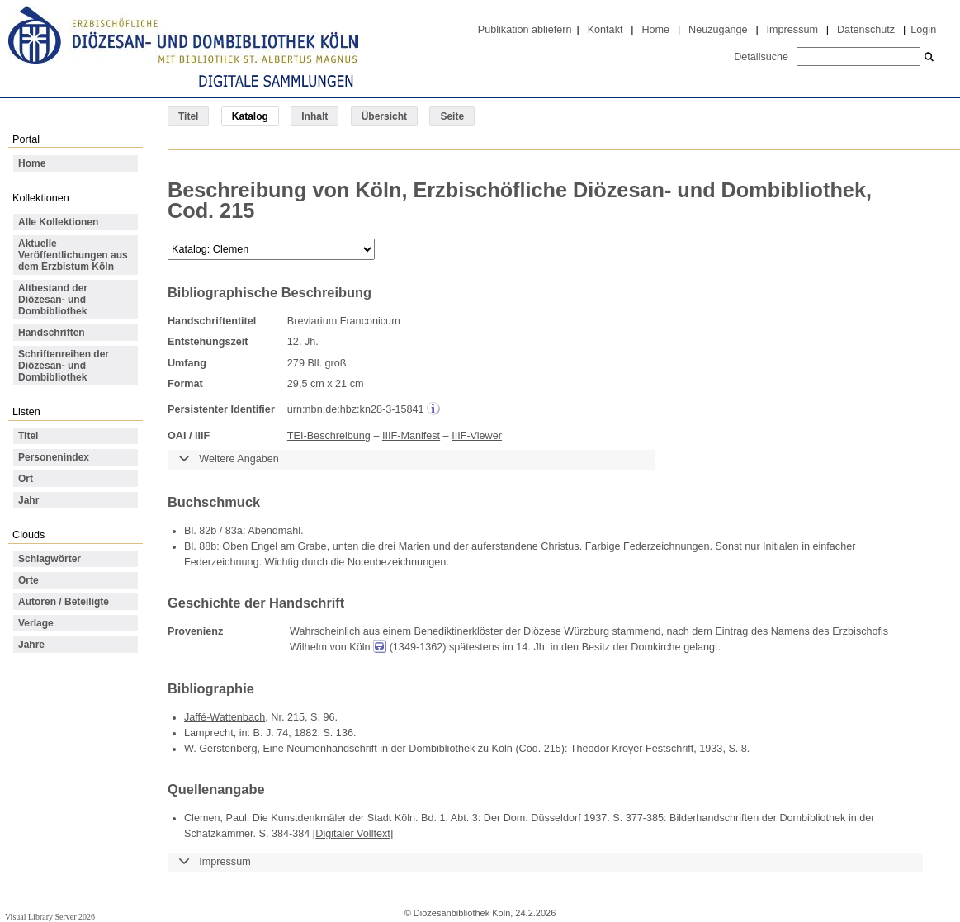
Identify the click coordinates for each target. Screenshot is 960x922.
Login (923, 29)
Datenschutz (866, 29)
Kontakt (605, 29)
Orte (28, 580)
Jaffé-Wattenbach (224, 717)
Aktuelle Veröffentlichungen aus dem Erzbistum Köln (73, 255)
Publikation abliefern (525, 29)
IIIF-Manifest (411, 436)
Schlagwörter (49, 559)
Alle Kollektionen (58, 222)
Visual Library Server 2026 (50, 916)
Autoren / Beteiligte (63, 602)
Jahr (28, 500)
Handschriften (51, 332)
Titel (188, 116)
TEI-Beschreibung (329, 436)
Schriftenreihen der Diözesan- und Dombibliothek (63, 365)
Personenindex (53, 457)
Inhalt (314, 116)
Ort (25, 479)
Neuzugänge (718, 29)
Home (655, 29)
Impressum (792, 29)
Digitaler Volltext (352, 833)
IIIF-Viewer (477, 436)
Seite (452, 116)
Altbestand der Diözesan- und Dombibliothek (52, 299)
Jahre (31, 644)
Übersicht (384, 116)
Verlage (36, 623)
